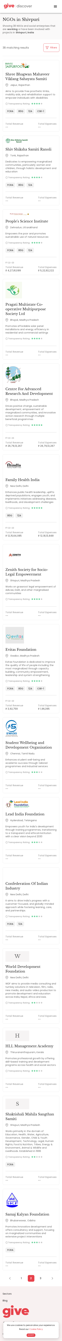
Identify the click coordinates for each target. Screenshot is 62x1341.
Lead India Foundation (24, 814)
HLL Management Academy (29, 1046)
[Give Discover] (17, 6)
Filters (51, 47)
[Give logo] (31, 1311)
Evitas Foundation (20, 650)
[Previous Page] (11, 1278)
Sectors (7, 1293)
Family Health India (22, 480)
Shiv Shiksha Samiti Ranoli (28, 149)
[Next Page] (50, 1278)
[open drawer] (55, 6)
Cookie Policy (36, 1329)
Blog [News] (5, 1300)
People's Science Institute (26, 221)
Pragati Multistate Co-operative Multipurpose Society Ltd (25, 309)
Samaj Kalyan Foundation (27, 1214)
